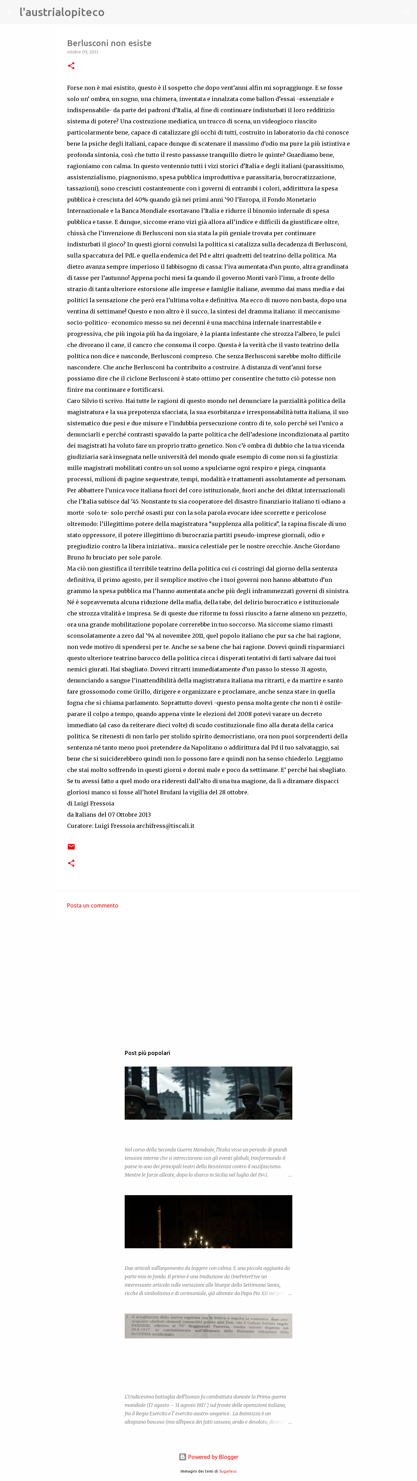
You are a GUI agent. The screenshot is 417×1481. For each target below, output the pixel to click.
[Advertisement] (208, 979)
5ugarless (227, 1471)
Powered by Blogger (208, 1457)
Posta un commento (92, 905)
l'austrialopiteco (62, 12)
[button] (71, 66)
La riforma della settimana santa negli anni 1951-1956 (186, 1254)
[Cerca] (114, 12)
